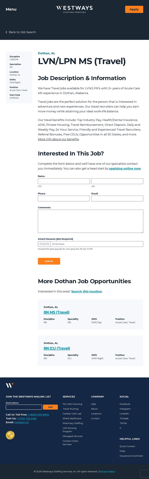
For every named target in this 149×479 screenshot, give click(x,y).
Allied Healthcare (72, 418)
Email (95, 193)
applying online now (125, 168)
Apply (134, 9)
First (40, 186)
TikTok (123, 423)
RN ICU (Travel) (57, 348)
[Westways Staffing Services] (74, 9)
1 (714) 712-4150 (27, 418)
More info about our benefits (58, 139)
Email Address (12, 403)
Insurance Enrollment (131, 456)
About (94, 409)
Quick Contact (127, 446)
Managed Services (73, 436)
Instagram (125, 409)
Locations (96, 413)
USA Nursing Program (69, 430)
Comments (44, 207)
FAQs (122, 451)
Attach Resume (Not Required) (55, 239)
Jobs (93, 404)
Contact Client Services (70, 443)
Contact (95, 418)
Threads (124, 418)
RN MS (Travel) (57, 312)
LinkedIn (124, 413)
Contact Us (21, 422)
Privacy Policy (107, 471)
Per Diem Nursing (72, 404)
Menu (11, 9)
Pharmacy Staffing (73, 423)
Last (93, 186)
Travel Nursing (70, 409)
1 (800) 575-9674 (38, 414)
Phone (42, 193)
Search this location (86, 291)
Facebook (125, 404)
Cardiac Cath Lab (72, 413)
